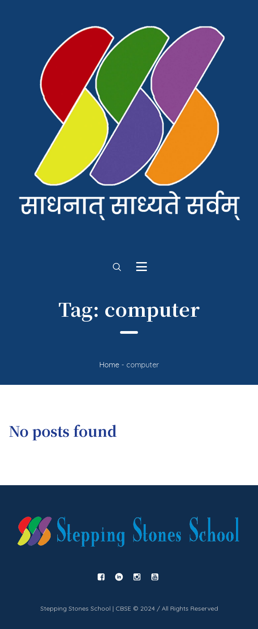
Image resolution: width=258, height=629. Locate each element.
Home (109, 364)
